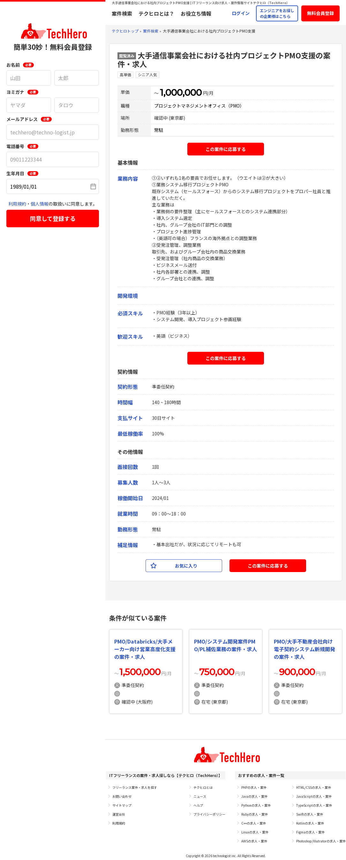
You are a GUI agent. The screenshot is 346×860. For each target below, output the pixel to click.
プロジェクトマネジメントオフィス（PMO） (199, 105)
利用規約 (17, 203)
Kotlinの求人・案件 (310, 823)
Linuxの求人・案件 (254, 832)
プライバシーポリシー (209, 814)
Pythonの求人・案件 (256, 805)
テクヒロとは (203, 787)
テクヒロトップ (125, 31)
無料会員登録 (320, 13)
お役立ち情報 (196, 13)
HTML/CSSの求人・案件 (313, 787)
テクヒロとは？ (156, 13)
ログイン (241, 13)
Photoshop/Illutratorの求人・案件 (321, 841)
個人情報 (40, 203)
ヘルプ (198, 805)
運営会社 (118, 814)
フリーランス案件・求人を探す (134, 787)
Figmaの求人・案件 (310, 832)
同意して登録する (53, 218)
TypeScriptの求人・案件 (314, 805)
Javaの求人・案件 (254, 796)
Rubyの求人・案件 (254, 814)
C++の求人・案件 (253, 823)
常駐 (158, 130)
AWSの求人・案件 (254, 841)
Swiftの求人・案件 (309, 814)
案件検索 (122, 13)
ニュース (199, 796)
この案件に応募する (226, 149)
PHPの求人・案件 (254, 787)
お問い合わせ (122, 796)
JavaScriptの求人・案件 (314, 796)
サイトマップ (122, 805)
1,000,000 (181, 92)
